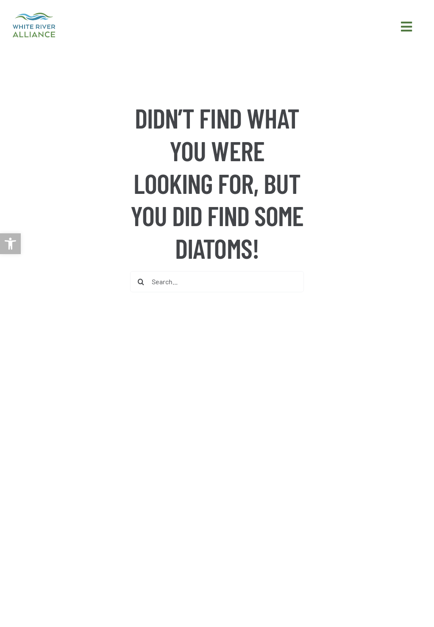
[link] (10, 243)
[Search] (140, 281)
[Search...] (217, 281)
